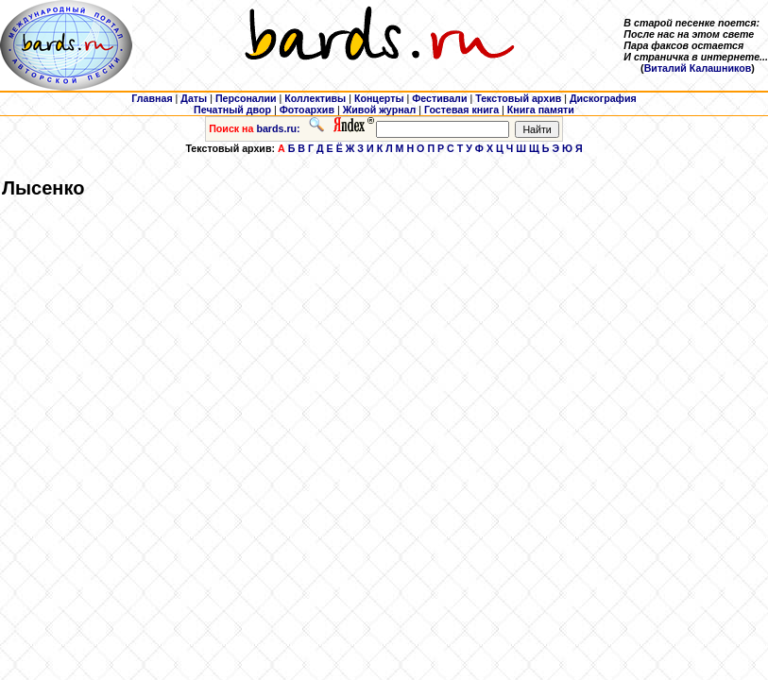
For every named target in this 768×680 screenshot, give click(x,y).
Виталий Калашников (698, 68)
